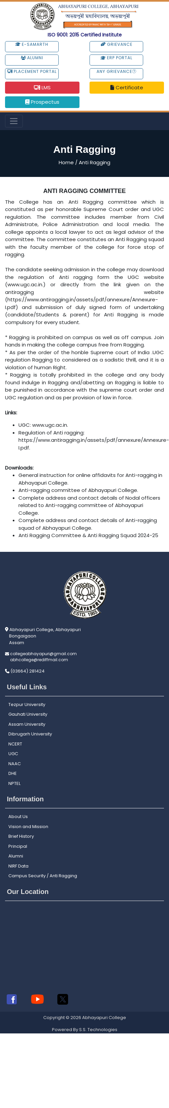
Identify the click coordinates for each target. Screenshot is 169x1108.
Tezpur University (26, 704)
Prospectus (42, 101)
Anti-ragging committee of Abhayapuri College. (78, 490)
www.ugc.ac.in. (50, 424)
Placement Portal (32, 71)
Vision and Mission (28, 826)
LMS (42, 87)
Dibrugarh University (30, 734)
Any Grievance (116, 71)
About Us (18, 816)
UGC (13, 753)
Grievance (116, 44)
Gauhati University (27, 714)
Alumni (32, 58)
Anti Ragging (94, 162)
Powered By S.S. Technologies (84, 1029)
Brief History (21, 836)
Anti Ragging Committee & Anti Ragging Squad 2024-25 (88, 535)
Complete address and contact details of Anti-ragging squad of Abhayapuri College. (87, 524)
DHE (12, 773)
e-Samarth (31, 44)
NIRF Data (18, 866)
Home (66, 162)
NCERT (15, 744)
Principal (17, 846)
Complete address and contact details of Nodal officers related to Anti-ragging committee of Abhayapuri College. (89, 505)
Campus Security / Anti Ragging (42, 876)
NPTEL (14, 783)
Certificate (126, 87)
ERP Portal (116, 58)
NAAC (14, 764)
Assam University (26, 724)
